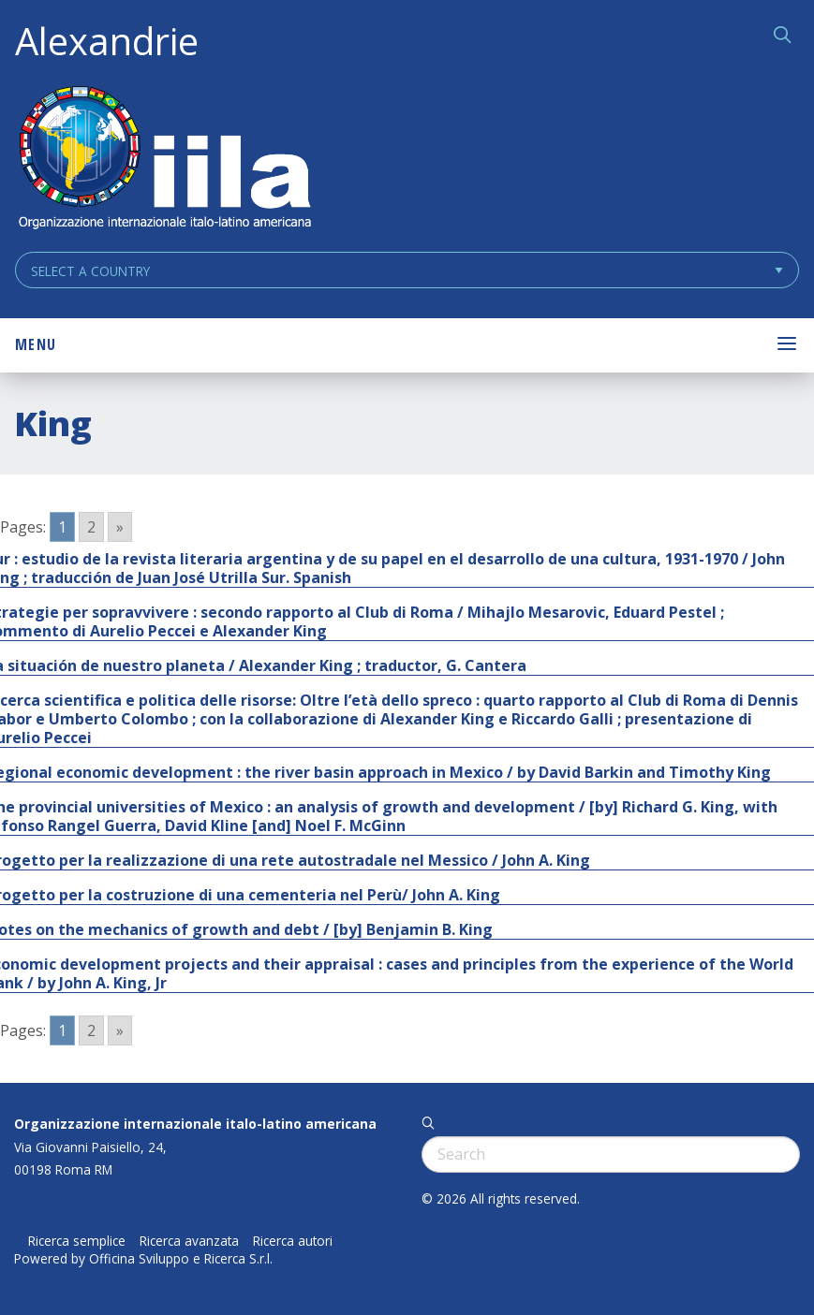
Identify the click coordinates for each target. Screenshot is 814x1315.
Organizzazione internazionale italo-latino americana (195, 1123)
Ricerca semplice (77, 1241)
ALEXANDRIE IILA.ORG (164, 159)
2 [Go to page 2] (91, 527)
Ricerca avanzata (189, 1241)
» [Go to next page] (120, 527)
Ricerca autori (293, 1241)
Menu (35, 344)
